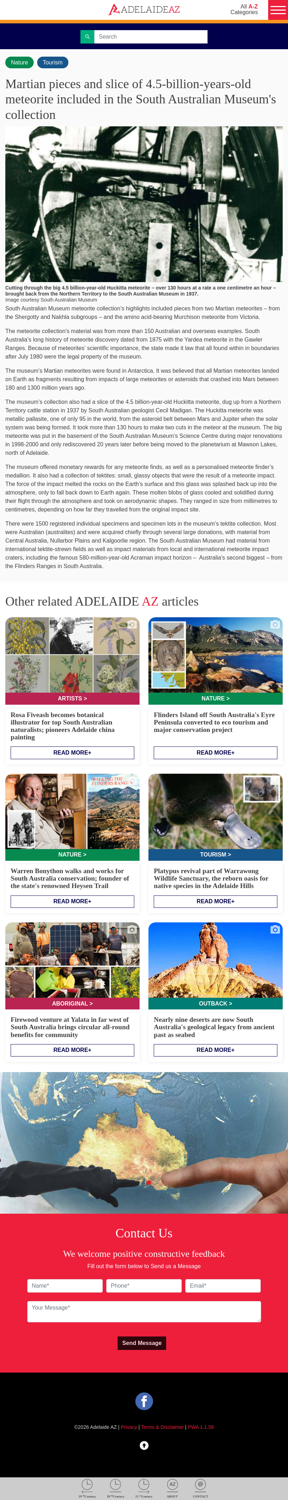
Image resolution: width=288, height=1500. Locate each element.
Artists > (72, 698)
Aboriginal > (72, 1004)
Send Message (142, 1343)
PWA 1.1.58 (201, 1427)
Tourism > (215, 855)
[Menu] (278, 10)
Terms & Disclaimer (162, 1427)
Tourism (53, 62)
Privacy (129, 1427)
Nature (19, 62)
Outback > (215, 1004)
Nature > (216, 698)
